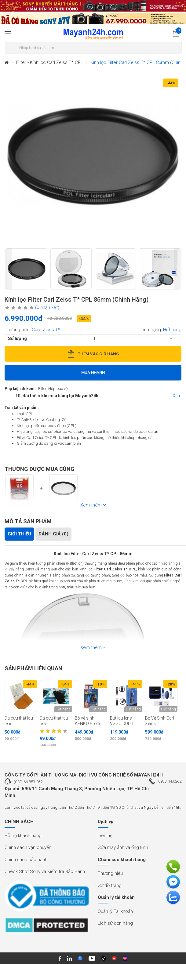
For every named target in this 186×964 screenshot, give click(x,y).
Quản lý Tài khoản (115, 911)
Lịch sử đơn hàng (115, 923)
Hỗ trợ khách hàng (23, 835)
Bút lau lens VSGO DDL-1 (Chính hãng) (122, 721)
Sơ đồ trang (110, 885)
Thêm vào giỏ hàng (93, 354)
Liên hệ (105, 835)
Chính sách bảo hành (26, 859)
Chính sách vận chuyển (28, 847)
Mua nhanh (93, 372)
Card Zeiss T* (46, 329)
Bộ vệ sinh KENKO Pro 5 (87, 721)
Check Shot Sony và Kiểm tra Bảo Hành (45, 871)
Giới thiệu (19, 534)
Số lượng (17, 338)
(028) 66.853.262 (28, 782)
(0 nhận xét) (47, 307)
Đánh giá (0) (53, 534)
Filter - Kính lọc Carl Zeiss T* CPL (49, 62)
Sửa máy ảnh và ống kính (123, 847)
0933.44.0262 (169, 781)
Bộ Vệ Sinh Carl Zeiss (159, 721)
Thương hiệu (110, 873)
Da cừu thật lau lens (19, 721)
